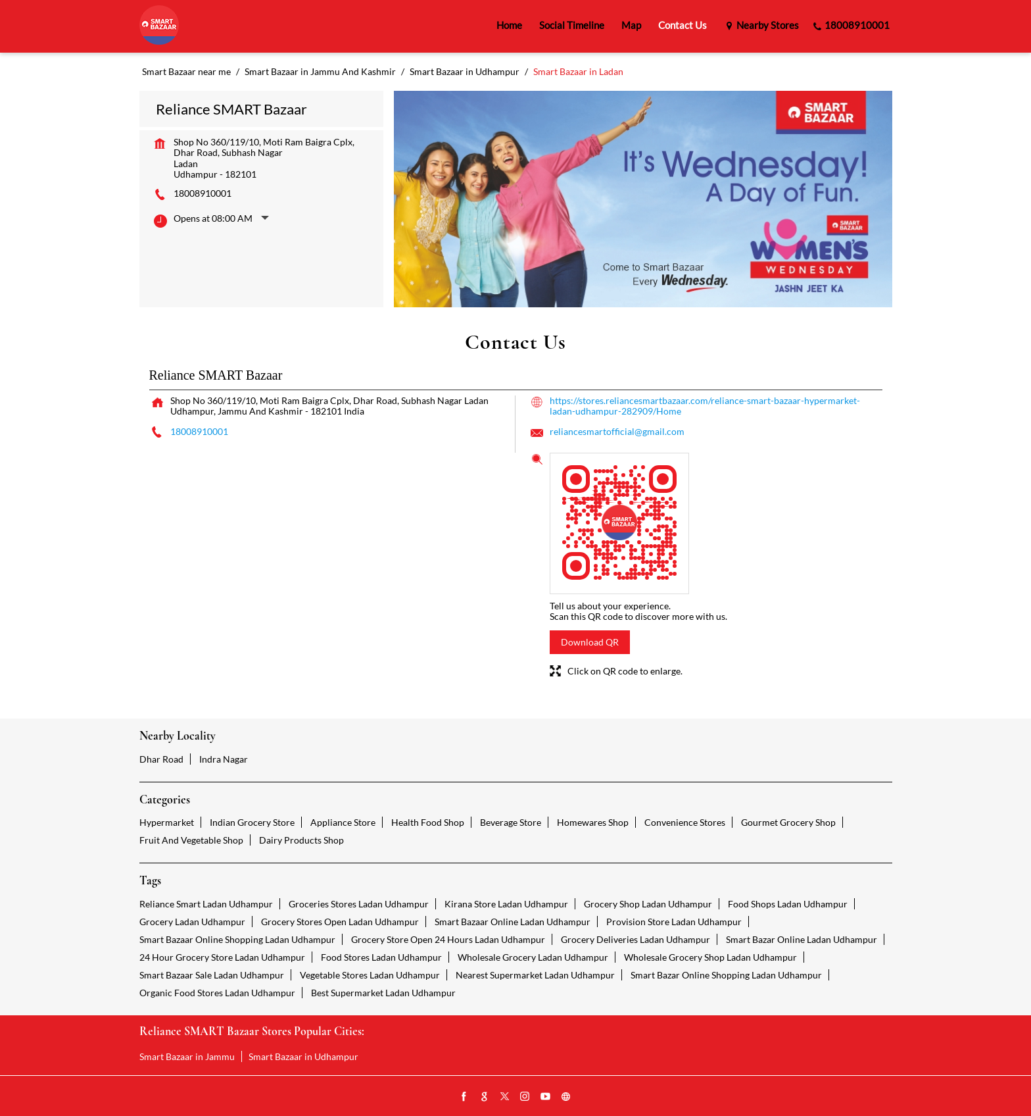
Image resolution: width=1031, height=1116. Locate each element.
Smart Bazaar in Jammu (187, 1056)
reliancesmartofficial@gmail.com (617, 431)
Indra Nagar (223, 759)
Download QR (590, 641)
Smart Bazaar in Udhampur (303, 1056)
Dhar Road (161, 759)
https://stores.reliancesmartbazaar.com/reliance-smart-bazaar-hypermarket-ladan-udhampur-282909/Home (705, 406)
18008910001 (202, 193)
